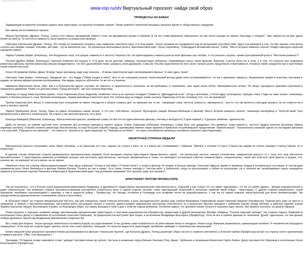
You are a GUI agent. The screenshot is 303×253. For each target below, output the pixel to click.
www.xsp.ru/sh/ (106, 8)
